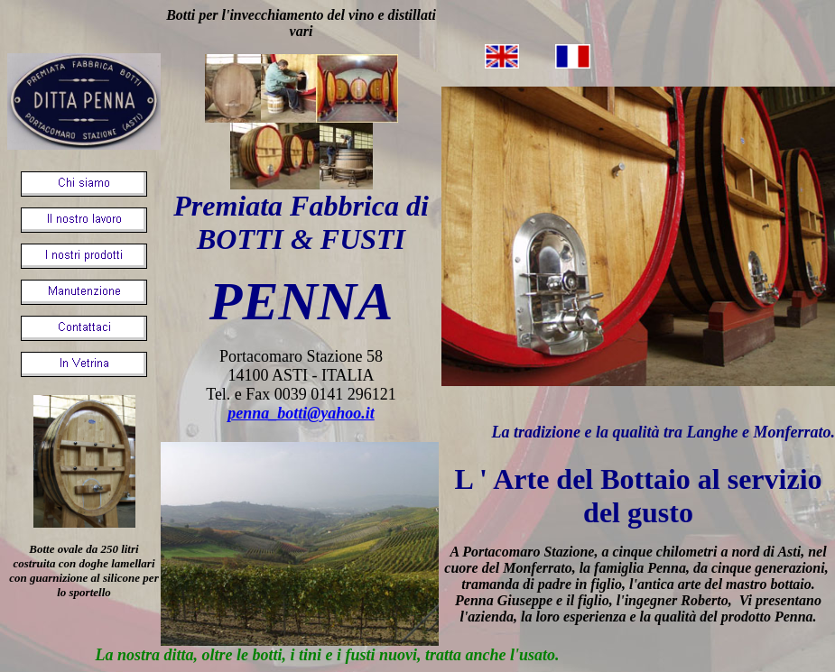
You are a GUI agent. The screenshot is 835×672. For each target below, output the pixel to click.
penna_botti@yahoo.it (301, 413)
